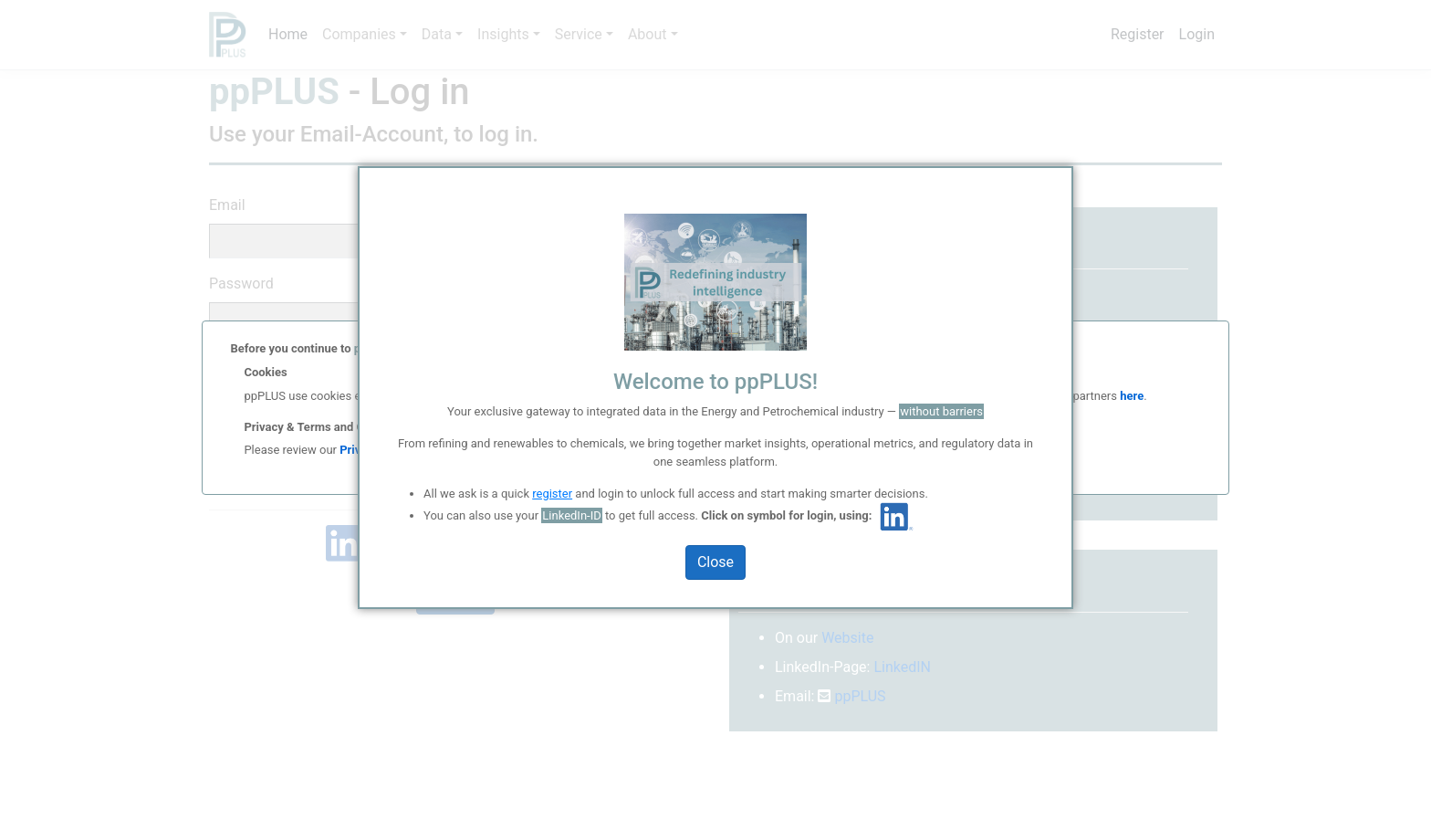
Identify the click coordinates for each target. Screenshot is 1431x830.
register (552, 493)
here (1130, 396)
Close (715, 562)
